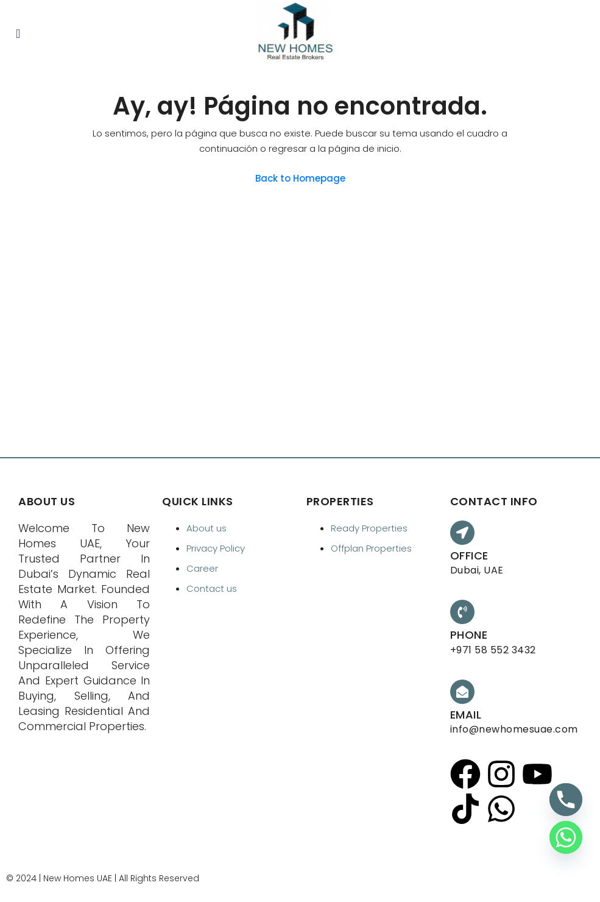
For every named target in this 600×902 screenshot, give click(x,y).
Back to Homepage (300, 178)
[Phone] (565, 799)
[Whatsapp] (565, 837)
